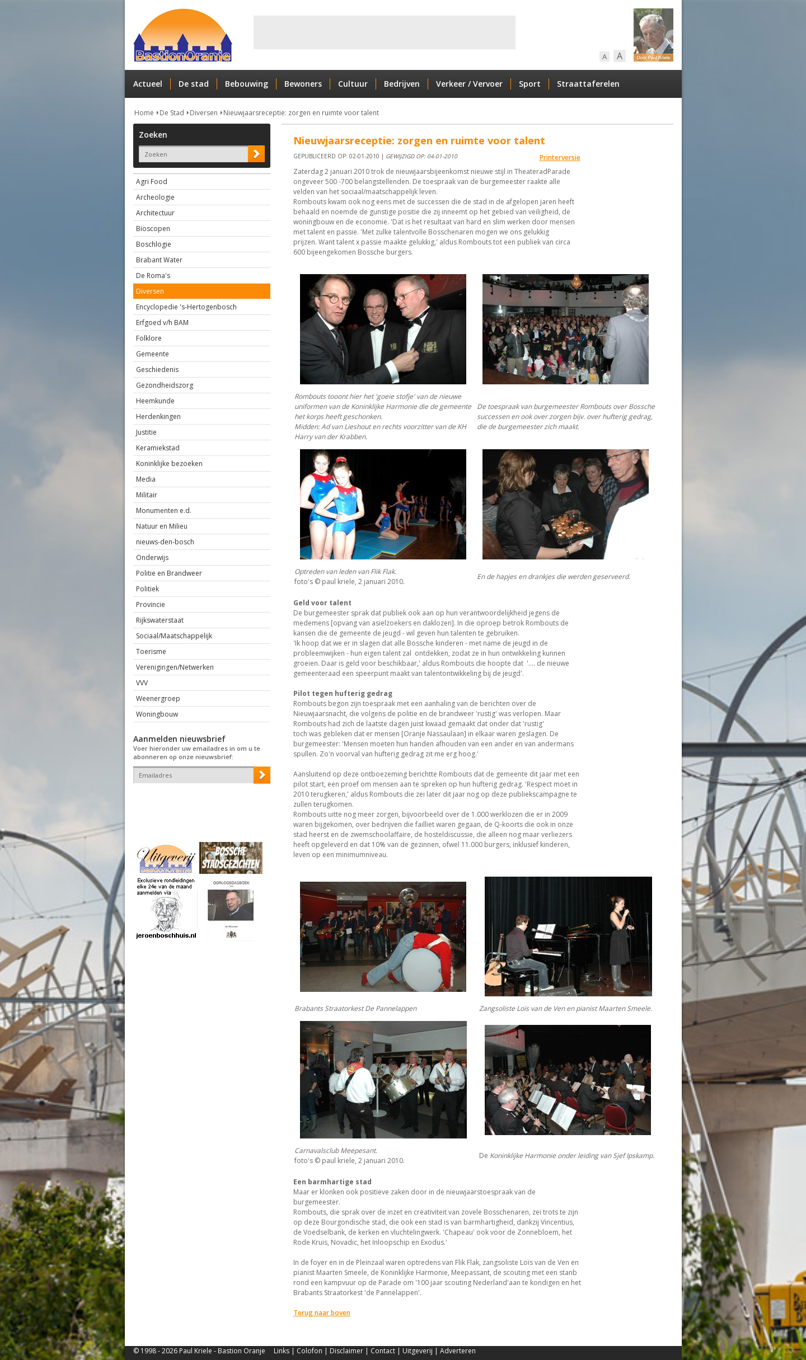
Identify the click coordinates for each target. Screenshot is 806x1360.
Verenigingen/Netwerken (175, 667)
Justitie (146, 432)
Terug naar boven (321, 1312)
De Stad (172, 112)
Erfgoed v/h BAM (162, 322)
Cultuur (353, 83)
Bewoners (303, 83)
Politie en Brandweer (169, 573)
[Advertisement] (385, 32)
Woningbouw (157, 714)
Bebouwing (246, 83)
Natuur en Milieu (162, 526)
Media (146, 479)
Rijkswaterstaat (160, 620)
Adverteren (458, 1351)
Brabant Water (159, 260)
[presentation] (198, 803)
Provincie (150, 604)
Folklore (149, 338)
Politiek (147, 589)
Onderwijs (152, 557)
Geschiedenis (157, 369)
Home (144, 112)
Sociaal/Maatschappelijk (174, 636)
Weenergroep (158, 698)
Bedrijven (402, 83)
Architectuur (155, 213)
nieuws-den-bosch (165, 542)
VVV (142, 683)
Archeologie (155, 197)
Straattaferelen (588, 83)
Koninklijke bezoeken (169, 463)
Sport (530, 83)
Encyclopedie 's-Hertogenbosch (186, 307)
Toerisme (151, 651)
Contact (383, 1351)
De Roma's (153, 275)
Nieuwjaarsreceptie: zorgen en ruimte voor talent (301, 112)
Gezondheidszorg (164, 385)
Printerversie (560, 157)
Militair (146, 495)
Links (281, 1351)
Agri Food (151, 181)
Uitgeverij (417, 1351)
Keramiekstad (158, 448)
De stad (194, 83)
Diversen (204, 112)
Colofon (309, 1351)
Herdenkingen (158, 416)
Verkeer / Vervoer (469, 83)
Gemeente (152, 354)
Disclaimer (346, 1351)
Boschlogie (153, 244)
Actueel (147, 83)
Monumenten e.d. (163, 510)
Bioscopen (153, 228)
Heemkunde (155, 401)
